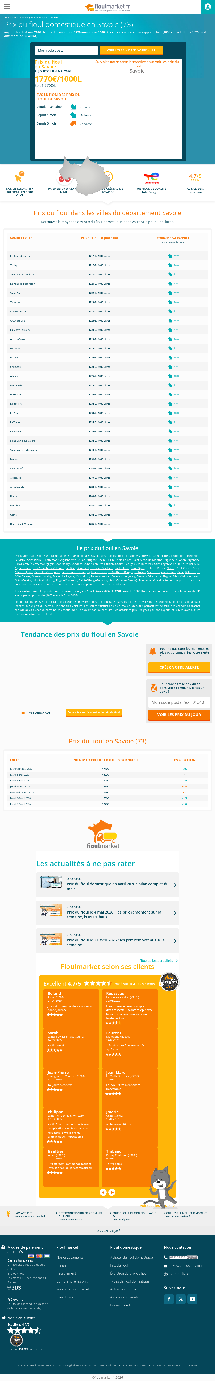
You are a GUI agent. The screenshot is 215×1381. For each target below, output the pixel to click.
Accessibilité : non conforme (182, 1365)
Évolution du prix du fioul (128, 1273)
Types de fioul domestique (130, 1281)
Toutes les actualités (156, 960)
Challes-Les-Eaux (19, 311)
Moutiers (15, 505)
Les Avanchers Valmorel (48, 568)
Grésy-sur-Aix (17, 320)
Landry (47, 576)
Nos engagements (69, 1257)
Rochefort (15, 394)
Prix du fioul (119, 1265)
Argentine (193, 560)
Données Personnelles (134, 1365)
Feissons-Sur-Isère (101, 568)
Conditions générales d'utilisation (75, 1365)
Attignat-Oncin (96, 560)
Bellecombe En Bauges (75, 572)
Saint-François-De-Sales (161, 572)
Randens (76, 564)
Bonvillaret (21, 564)
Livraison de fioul (122, 1305)
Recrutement (66, 1273)
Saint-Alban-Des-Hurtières (100, 564)
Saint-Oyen (137, 568)
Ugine (13, 514)
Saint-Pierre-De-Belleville (184, 564)
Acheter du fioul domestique (131, 1257)
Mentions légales (107, 1365)
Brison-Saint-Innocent (186, 576)
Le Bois (70, 568)
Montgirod (82, 576)
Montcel (38, 580)
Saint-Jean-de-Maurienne (23, 450)
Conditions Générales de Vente (34, 1365)
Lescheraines (99, 572)
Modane (14, 459)
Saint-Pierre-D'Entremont (43, 560)
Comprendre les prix (72, 1281)
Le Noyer (140, 572)
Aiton (182, 560)
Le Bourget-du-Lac (20, 255)
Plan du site (65, 1297)
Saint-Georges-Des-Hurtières (135, 564)
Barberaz (15, 348)
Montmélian (17, 385)
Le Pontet (15, 413)
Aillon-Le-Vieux (43, 572)
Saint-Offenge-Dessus (122, 580)
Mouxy (49, 580)
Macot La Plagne (63, 576)
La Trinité (15, 422)
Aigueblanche (17, 486)
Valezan (117, 576)
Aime (180, 572)
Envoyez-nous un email (186, 1265)
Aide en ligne (179, 1274)
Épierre (33, 564)
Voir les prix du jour (179, 714)
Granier (36, 576)
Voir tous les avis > (155, 1205)
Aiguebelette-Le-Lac (72, 560)
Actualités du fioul (123, 1289)
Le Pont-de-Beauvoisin (22, 283)
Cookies (157, 1365)
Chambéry (15, 366)
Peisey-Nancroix (101, 576)
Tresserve (15, 302)
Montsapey (63, 564)
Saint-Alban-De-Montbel (148, 560)
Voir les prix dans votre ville (131, 50)
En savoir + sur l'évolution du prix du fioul (94, 712)
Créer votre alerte (179, 667)
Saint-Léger (161, 564)
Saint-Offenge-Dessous (93, 580)
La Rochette (16, 431)
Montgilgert (47, 564)
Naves (170, 568)
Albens (14, 376)
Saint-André (16, 468)
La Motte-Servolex (20, 329)
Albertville (15, 477)
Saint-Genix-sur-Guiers (22, 440)
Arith (57, 572)
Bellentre (190, 572)
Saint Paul (15, 292)
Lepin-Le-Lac (123, 560)
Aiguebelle (171, 560)
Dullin (110, 560)
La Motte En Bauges (120, 572)
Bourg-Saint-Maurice (21, 523)
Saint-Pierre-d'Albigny (22, 274)
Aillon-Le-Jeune (24, 572)
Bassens (14, 357)
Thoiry (13, 265)
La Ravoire (16, 403)
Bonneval (15, 496)
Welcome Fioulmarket (72, 1289)
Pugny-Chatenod (66, 580)
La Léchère (122, 568)
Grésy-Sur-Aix (23, 580)
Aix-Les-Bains (17, 339)
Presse (61, 1265)
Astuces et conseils (124, 1297)
